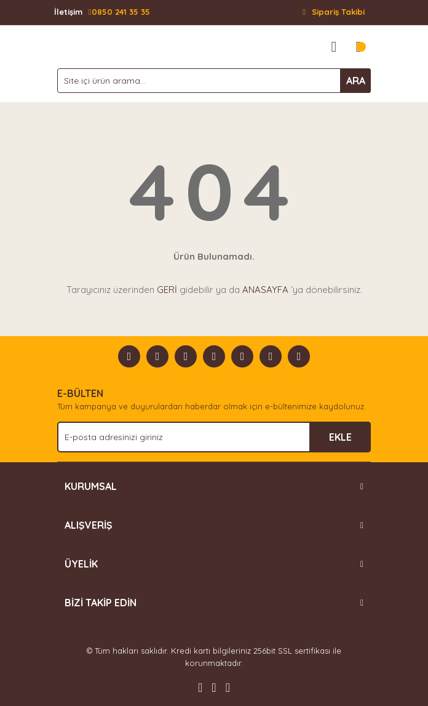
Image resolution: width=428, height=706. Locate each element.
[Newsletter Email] (214, 437)
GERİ (167, 289)
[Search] (214, 80)
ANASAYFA (265, 289)
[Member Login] (334, 46)
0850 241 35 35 (102, 12)
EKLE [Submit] (340, 437)
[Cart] (358, 46)
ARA (355, 80)
